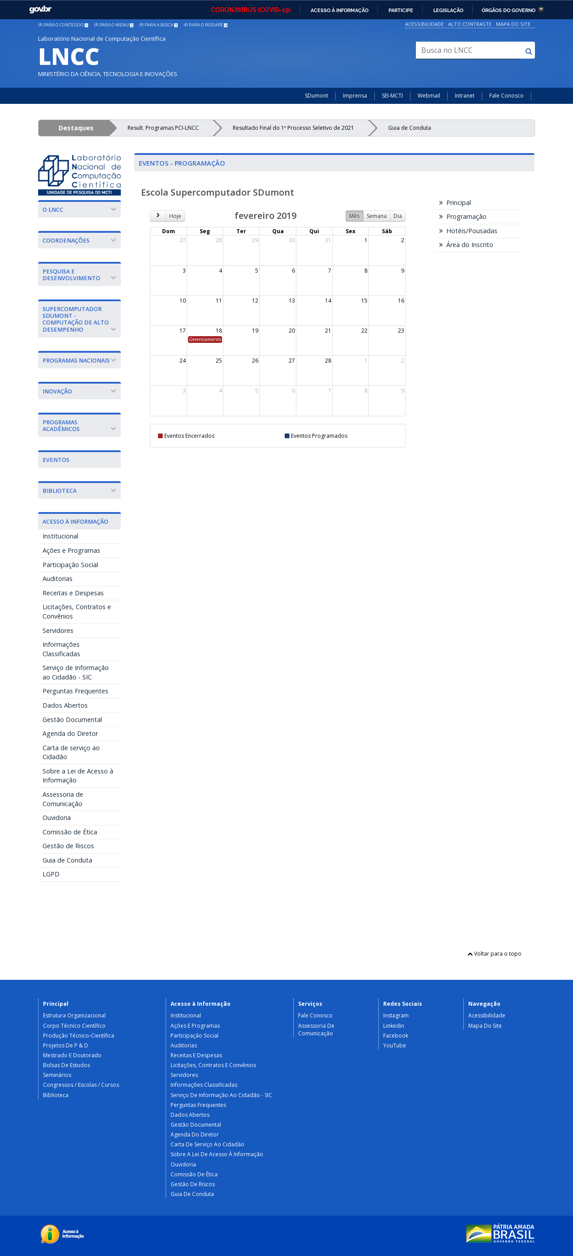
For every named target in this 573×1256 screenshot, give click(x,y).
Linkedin (393, 1026)
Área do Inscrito (466, 244)
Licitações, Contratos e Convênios (77, 611)
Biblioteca (55, 1095)
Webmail (429, 95)
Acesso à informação (339, 10)
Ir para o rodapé (205, 25)
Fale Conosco (506, 95)
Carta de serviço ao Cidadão (71, 752)
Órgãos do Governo (508, 10)
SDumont (316, 95)
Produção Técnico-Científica (78, 1035)
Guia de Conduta (409, 128)
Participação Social (70, 564)
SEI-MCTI (392, 95)
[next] (158, 216)
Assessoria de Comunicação (63, 799)
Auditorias (58, 578)
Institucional (60, 536)
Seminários (57, 1075)
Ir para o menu (113, 25)
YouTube (394, 1045)
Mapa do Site (513, 24)
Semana (377, 216)
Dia (397, 216)
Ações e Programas (71, 550)
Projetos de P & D (65, 1045)
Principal (455, 202)
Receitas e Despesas (73, 593)
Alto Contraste (470, 24)
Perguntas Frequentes (75, 691)
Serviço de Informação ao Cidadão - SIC (76, 672)
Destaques (76, 128)
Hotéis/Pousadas (468, 230)
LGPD (51, 874)
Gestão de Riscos (68, 846)
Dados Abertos (65, 705)
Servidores (58, 630)
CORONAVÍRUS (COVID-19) (251, 9)
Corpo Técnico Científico (74, 1026)
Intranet (465, 95)
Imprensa (355, 95)
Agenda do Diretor (70, 733)
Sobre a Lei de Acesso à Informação (78, 776)
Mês (354, 216)
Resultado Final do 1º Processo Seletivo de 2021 (293, 128)
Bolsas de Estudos (66, 1065)
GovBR (40, 9)
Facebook (395, 1035)
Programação (463, 216)
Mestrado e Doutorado (72, 1055)
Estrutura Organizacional (74, 1015)
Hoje (175, 216)
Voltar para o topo (494, 953)
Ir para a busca (158, 25)
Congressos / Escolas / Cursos (81, 1085)
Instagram (396, 1015)
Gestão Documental (72, 719)
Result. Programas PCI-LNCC (163, 128)
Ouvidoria (57, 817)
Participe (401, 10)
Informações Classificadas (61, 649)
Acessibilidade (424, 24)
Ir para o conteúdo (63, 25)
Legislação (448, 10)
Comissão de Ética (70, 832)
